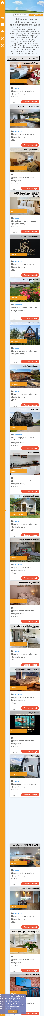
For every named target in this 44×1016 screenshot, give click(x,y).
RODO (12, 1008)
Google (13, 997)
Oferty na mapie (36, 15)
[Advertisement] (22, 821)
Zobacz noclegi (30, 101)
